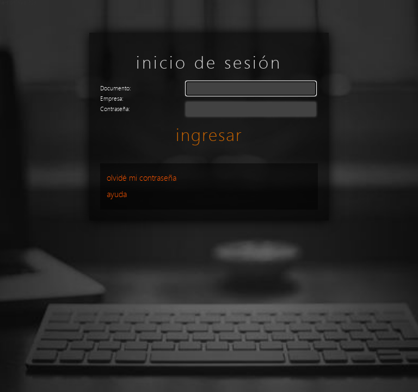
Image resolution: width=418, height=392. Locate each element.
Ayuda (117, 194)
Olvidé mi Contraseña (141, 178)
